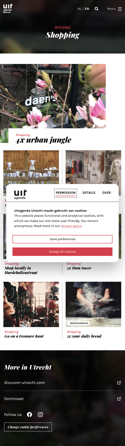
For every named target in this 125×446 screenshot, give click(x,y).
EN (87, 9)
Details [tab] (89, 193)
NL (80, 9)
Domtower (14, 398)
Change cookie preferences (28, 427)
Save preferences (62, 239)
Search (96, 9)
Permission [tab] (65, 193)
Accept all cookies (62, 252)
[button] (120, 9)
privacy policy (71, 226)
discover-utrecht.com (24, 382)
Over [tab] (106, 193)
